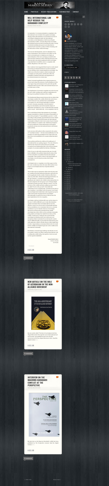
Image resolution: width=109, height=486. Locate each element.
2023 (67, 155)
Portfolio (34, 12)
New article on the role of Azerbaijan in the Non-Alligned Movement (40, 284)
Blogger (77, 194)
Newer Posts (56, 479)
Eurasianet (31, 246)
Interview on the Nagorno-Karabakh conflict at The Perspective (37, 381)
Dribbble (66, 24)
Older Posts (28, 479)
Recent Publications (48, 12)
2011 (67, 189)
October (70, 161)
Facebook (69, 24)
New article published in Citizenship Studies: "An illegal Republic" (75, 119)
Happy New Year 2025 (75, 131)
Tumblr (81, 24)
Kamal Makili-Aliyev (71, 41)
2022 (67, 158)
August (69, 167)
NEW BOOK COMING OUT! (76, 143)
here (36, 339)
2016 (67, 179)
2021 (67, 159)
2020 (67, 171)
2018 (67, 175)
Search (83, 17)
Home (26, 12)
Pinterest (66, 27)
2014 (67, 183)
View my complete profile (71, 60)
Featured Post (64, 12)
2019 (67, 173)
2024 (67, 154)
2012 (67, 187)
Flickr (72, 24)
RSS (69, 27)
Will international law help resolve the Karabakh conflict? (39, 20)
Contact (76, 12)
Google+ (78, 24)
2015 (67, 181)
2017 (67, 177)
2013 (67, 185)
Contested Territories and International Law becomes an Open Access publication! (76, 91)
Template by (74, 201)
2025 (67, 152)
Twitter (75, 24)
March (69, 169)
